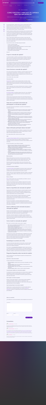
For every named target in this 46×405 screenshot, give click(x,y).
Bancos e (9, 178)
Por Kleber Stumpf (30, 19)
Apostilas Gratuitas (10, 5)
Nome (8, 313)
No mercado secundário (10, 92)
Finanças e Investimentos (24, 9)
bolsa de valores (20, 24)
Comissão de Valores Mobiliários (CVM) (13, 138)
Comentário (9, 302)
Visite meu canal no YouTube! (25, 330)
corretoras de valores (10, 168)
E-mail (14, 313)
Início (19, 9)
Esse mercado (9, 80)
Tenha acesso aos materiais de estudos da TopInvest (24, 332)
